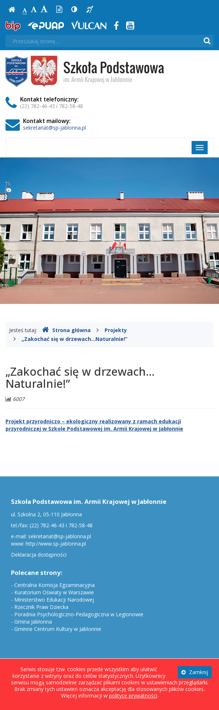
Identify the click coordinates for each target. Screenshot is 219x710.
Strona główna (66, 330)
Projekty (116, 330)
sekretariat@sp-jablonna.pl (54, 127)
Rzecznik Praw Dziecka (41, 606)
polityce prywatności (133, 695)
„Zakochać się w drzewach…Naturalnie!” (74, 338)
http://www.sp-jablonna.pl (56, 543)
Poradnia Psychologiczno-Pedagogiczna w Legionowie (78, 614)
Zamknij (194, 672)
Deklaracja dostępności (39, 554)
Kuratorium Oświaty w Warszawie (54, 592)
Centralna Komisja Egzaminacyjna (54, 584)
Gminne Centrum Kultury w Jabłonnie (57, 628)
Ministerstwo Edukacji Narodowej (54, 599)
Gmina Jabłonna (33, 621)
